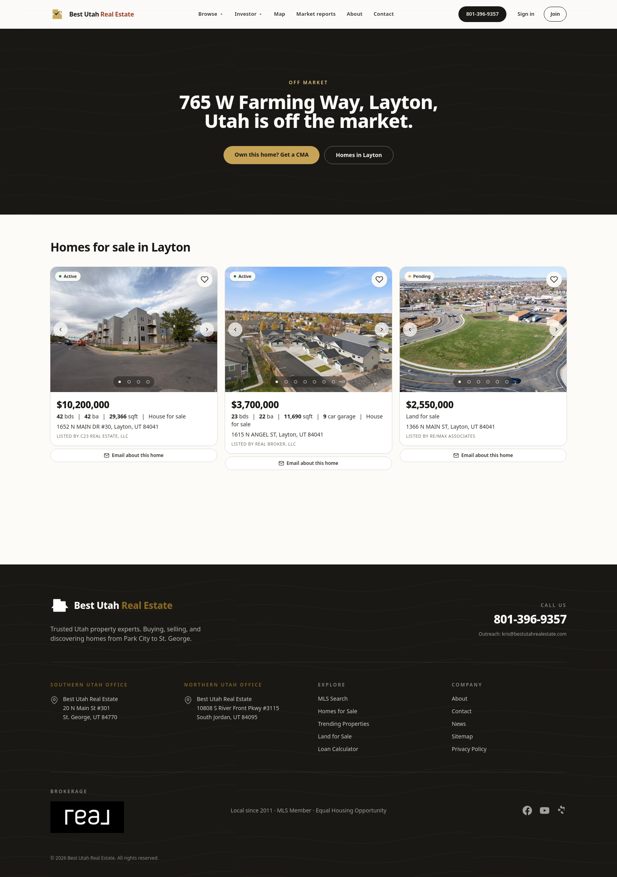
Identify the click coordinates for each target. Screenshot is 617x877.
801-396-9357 (482, 13)
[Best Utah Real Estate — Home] (92, 14)
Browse (211, 13)
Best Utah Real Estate (91, 858)
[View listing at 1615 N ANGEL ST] (308, 329)
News (459, 723)
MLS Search (333, 698)
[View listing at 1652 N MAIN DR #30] (133, 329)
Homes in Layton (359, 155)
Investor (249, 13)
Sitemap (462, 736)
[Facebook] (527, 810)
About (354, 13)
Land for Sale (335, 736)
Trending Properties (343, 723)
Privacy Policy (469, 749)
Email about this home (133, 455)
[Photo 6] (324, 382)
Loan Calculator (338, 749)
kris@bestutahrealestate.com (534, 634)
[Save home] (204, 279)
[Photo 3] (138, 382)
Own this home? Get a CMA (271, 154)
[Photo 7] (333, 382)
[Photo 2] (129, 382)
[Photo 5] (314, 382)
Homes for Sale (337, 711)
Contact (383, 13)
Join (555, 13)
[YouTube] (544, 810)
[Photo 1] (119, 382)
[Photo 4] (148, 382)
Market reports (316, 13)
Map (279, 13)
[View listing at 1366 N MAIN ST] (483, 329)
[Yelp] (562, 810)
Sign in (525, 13)
